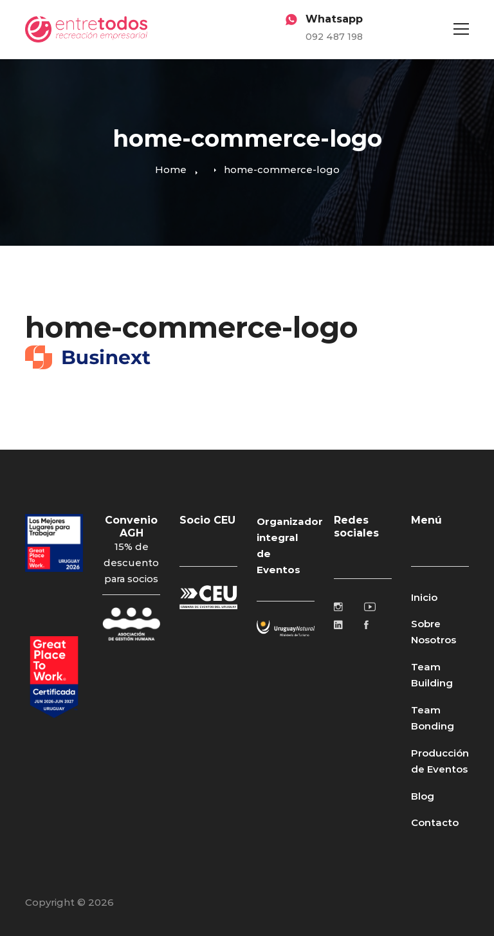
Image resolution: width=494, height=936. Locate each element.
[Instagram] (338, 607)
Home (171, 169)
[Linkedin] (338, 625)
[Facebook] (366, 625)
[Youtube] (370, 607)
